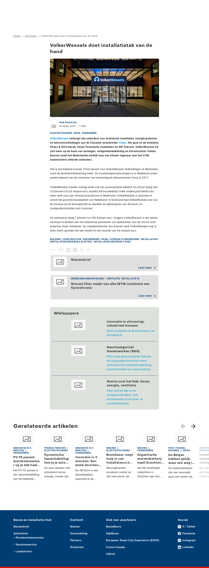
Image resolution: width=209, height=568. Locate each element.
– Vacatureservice (25, 544)
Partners (75, 540)
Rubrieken (99, 15)
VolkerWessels (59, 138)
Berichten (31, 36)
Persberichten (60, 5)
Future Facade (115, 547)
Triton (122, 142)
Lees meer (147, 267)
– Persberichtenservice (28, 537)
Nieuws (17, 5)
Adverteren (149, 5)
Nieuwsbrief (188, 15)
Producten (28, 5)
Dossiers (122, 15)
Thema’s (143, 15)
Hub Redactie (68, 122)
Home (17, 36)
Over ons (80, 15)
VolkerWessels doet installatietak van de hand (69, 36)
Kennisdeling (167, 15)
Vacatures (75, 5)
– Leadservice (22, 551)
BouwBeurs (113, 526)
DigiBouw (112, 533)
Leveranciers (44, 5)
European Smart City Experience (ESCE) (132, 540)
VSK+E (110, 554)
